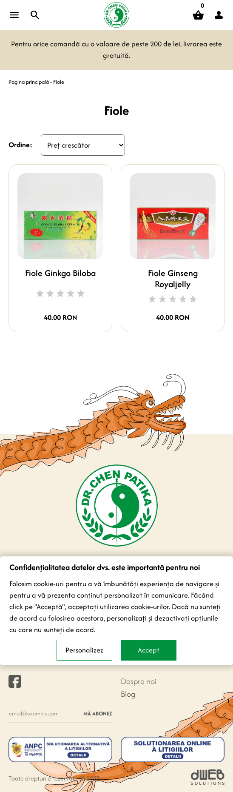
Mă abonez (97, 713)
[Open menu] (14, 15)
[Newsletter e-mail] (44, 713)
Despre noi (138, 681)
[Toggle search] (35, 15)
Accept (148, 650)
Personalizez (84, 650)
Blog (128, 694)
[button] (218, 15)
